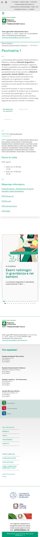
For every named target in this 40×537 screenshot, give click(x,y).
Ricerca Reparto (7, 43)
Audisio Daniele (24, 140)
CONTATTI (31, 9)
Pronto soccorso (9, 408)
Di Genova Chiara (26, 142)
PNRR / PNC (35, 7)
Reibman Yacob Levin (21, 149)
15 (35, 303)
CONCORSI (33, 2)
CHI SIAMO (15, 2)
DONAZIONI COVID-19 (21, 9)
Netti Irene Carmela (26, 146)
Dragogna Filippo (7, 144)
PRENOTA (5, 431)
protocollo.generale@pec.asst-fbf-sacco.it (16, 37)
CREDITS (4, 474)
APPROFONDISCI (20, 530)
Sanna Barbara (11, 151)
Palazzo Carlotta (24, 147)
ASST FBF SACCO (8, 427)
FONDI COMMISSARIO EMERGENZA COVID (9, 467)
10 (24, 303)
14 (32, 303)
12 (28, 303)
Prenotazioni (8, 403)
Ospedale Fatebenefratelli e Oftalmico (15, 45)
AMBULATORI (23, 109)
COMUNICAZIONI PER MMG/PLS (24, 4)
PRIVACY (4, 476)
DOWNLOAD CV (6, 136)
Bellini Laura (34, 140)
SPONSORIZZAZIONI (9, 458)
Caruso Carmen (16, 142)
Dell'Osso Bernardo (16, 134)
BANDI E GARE (24, 2)
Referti (6, 414)
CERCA (4, 435)
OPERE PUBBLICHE (8, 454)
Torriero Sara (21, 151)
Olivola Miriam (13, 147)
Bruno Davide (6, 142)
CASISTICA (7, 119)
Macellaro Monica (13, 146)
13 (30, 303)
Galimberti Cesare (19, 144)
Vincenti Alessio (30, 151)
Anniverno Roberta (12, 140)
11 (26, 303)
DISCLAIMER (11, 474)
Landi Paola (29, 144)
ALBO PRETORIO (8, 462)
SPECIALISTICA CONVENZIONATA (20, 7)
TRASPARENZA (7, 439)
